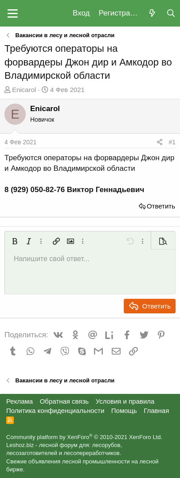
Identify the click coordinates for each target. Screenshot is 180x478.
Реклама (19, 401)
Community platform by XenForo (84, 437)
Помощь (124, 410)
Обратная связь (64, 401)
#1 (172, 142)
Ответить (161, 206)
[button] (12, 13)
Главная (156, 410)
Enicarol (24, 89)
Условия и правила (125, 401)
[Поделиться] (159, 142)
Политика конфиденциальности (55, 410)
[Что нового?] (152, 13)
